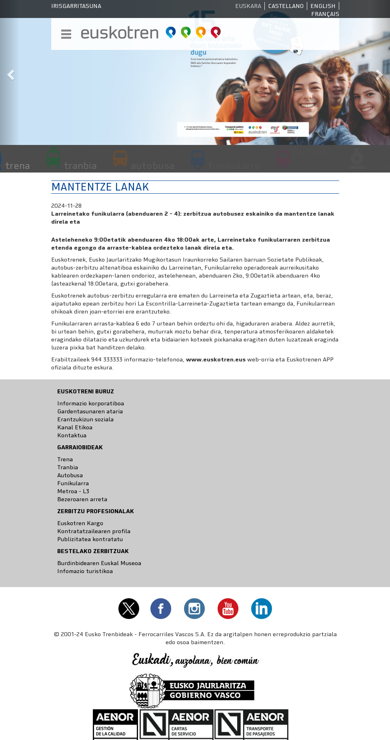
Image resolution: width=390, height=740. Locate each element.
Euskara (248, 6)
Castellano (286, 6)
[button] (10, 72)
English (323, 6)
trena (17, 165)
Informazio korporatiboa (90, 403)
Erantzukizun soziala (85, 419)
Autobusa (70, 475)
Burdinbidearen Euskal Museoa (99, 563)
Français (325, 14)
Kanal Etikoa (74, 427)
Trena (65, 459)
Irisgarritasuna (76, 6)
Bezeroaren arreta (82, 499)
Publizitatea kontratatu (90, 539)
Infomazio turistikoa (85, 571)
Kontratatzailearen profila (93, 531)
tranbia (80, 165)
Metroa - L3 (73, 491)
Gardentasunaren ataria (90, 411)
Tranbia (67, 467)
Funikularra (73, 483)
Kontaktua (71, 435)
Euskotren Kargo (80, 523)
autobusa (152, 165)
